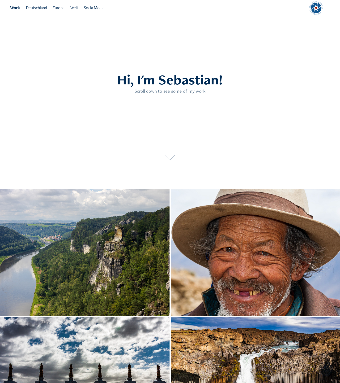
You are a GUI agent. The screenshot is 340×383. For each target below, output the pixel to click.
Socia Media (94, 7)
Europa (58, 7)
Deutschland (36, 7)
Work (15, 7)
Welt (74, 7)
